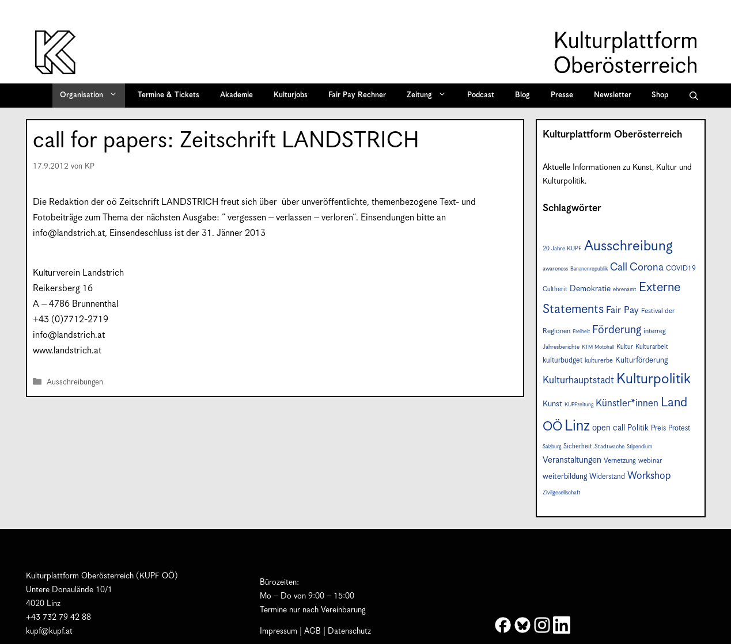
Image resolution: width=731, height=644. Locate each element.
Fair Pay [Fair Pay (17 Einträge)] (622, 310)
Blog (522, 95)
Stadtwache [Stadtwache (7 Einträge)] (609, 446)
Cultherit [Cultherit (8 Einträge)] (555, 289)
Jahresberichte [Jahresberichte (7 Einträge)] (561, 347)
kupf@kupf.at (49, 631)
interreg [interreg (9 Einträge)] (654, 331)
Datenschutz (349, 631)
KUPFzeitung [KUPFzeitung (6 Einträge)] (579, 405)
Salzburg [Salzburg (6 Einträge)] (552, 447)
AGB (312, 631)
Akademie (236, 95)
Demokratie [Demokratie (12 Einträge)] (590, 289)
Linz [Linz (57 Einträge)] (577, 426)
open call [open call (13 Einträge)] (608, 428)
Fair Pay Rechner (357, 95)
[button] (694, 95)
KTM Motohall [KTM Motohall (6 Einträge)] (598, 347)
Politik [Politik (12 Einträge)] (638, 428)
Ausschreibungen (75, 383)
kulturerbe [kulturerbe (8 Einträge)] (599, 360)
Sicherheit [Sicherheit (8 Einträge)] (577, 446)
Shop (660, 95)
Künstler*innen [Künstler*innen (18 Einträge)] (627, 403)
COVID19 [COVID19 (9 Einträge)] (681, 268)
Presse (562, 95)
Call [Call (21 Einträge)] (618, 267)
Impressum (278, 631)
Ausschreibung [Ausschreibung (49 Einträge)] (628, 246)
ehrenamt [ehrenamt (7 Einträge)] (625, 289)
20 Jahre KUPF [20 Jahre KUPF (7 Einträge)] (562, 248)
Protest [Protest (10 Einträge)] (679, 428)
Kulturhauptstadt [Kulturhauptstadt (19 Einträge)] (578, 380)
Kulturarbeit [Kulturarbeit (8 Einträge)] (651, 346)
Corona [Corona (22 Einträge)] (647, 267)
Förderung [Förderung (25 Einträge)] (616, 330)
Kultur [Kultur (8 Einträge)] (624, 346)
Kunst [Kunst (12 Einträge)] (552, 404)
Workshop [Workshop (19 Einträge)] (649, 476)
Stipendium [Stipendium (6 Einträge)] (639, 447)
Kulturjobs (291, 95)
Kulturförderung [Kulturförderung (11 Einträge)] (641, 360)
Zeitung (430, 95)
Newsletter (612, 95)
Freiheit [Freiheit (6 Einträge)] (581, 332)
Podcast (480, 95)
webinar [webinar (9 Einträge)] (650, 460)
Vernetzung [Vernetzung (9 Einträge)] (620, 460)
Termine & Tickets (168, 95)
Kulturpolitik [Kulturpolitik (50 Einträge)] (653, 379)
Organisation (92, 95)
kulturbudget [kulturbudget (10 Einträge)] (562, 360)
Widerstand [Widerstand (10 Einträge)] (607, 476)
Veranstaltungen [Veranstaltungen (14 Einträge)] (572, 460)
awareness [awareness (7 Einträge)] (555, 268)
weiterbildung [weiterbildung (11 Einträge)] (565, 476)
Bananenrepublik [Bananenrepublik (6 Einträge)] (589, 269)
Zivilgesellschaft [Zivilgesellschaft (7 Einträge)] (562, 492)
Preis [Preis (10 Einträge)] (658, 428)
